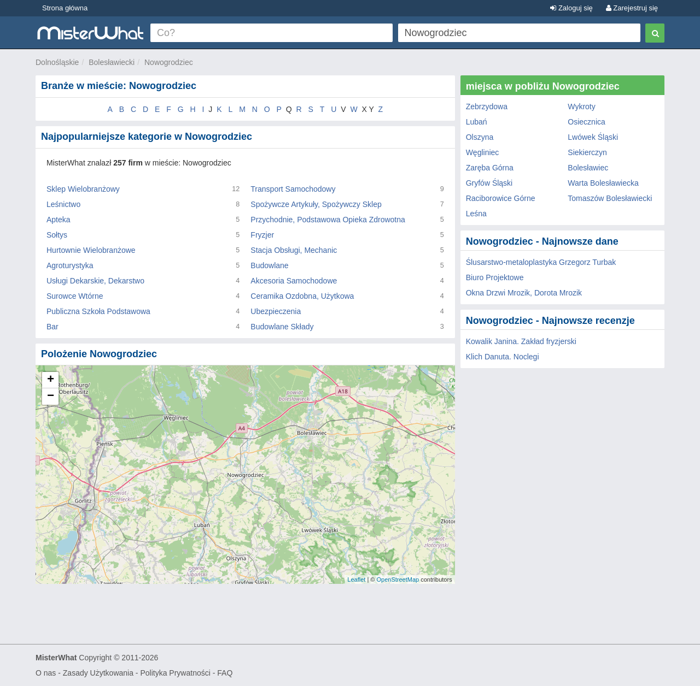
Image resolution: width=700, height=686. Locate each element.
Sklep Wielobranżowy (83, 189)
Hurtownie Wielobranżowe (91, 250)
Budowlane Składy (281, 326)
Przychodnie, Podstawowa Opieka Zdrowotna (327, 219)
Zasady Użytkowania (98, 673)
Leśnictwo (63, 204)
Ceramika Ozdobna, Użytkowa (302, 296)
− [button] (50, 396)
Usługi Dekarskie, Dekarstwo (95, 280)
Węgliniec (482, 152)
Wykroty (581, 106)
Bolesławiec (588, 167)
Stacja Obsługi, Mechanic (293, 250)
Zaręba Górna (490, 167)
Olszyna (480, 137)
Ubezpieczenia (275, 311)
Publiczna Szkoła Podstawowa (98, 311)
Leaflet (356, 579)
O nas (46, 673)
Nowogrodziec (168, 62)
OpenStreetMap (397, 579)
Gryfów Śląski (489, 183)
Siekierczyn (587, 152)
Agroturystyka (70, 265)
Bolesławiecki (112, 62)
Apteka (58, 219)
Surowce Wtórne (74, 296)
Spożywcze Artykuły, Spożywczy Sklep (315, 204)
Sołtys (56, 234)
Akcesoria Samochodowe (293, 280)
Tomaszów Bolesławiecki (610, 198)
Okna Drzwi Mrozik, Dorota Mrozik (524, 292)
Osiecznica (586, 121)
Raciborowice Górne (500, 198)
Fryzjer (262, 234)
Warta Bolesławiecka (603, 183)
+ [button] (50, 380)
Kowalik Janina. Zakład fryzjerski (521, 341)
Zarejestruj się (632, 8)
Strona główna (65, 8)
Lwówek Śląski (593, 137)
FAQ (224, 673)
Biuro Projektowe (495, 277)
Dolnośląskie (57, 62)
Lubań (476, 121)
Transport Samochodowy (292, 189)
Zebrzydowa (487, 106)
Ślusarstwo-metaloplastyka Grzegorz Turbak (541, 262)
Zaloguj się (571, 8)
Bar (52, 326)
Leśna (476, 213)
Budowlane (269, 265)
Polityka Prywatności (175, 673)
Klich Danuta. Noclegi (502, 356)
